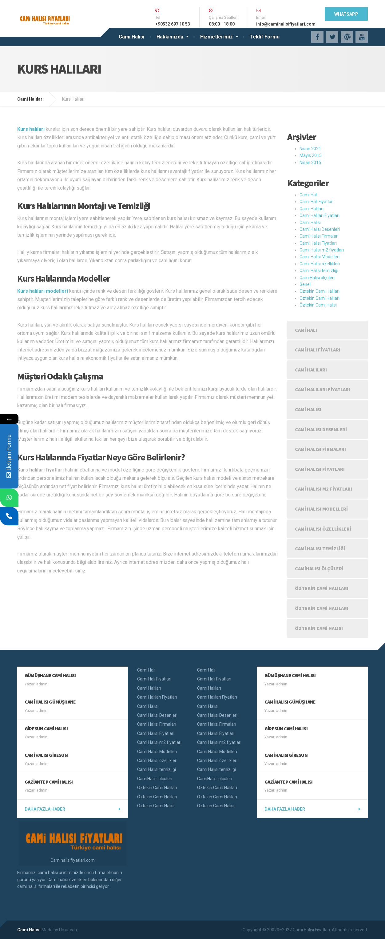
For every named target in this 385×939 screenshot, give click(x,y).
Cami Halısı (131, 37)
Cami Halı (309, 194)
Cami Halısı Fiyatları (318, 243)
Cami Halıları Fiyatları (319, 215)
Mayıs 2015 (311, 155)
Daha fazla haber (45, 809)
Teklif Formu (265, 37)
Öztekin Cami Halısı (318, 305)
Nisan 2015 (310, 162)
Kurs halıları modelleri (42, 291)
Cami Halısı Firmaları (319, 236)
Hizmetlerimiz (216, 37)
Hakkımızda (170, 37)
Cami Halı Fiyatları (317, 201)
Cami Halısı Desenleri (320, 229)
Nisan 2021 (310, 148)
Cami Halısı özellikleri (320, 263)
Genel (305, 284)
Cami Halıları (311, 208)
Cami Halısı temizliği (319, 270)
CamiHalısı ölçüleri (317, 277)
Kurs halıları (31, 129)
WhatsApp (346, 14)
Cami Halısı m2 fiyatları (322, 249)
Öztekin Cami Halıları (319, 291)
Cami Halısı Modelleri (319, 256)
